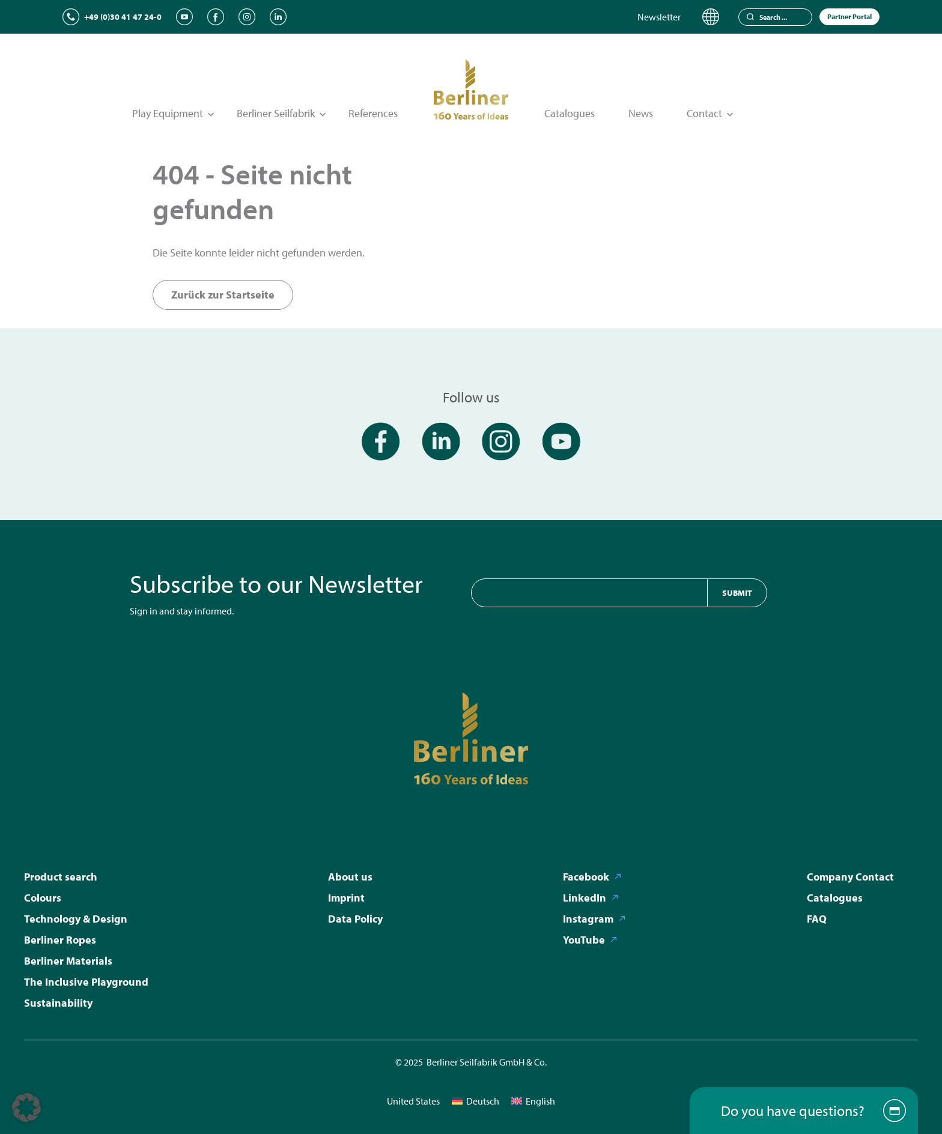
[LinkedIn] (278, 16)
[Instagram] (247, 16)
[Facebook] (215, 16)
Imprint (346, 898)
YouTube (584, 940)
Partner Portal (849, 16)
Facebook (586, 877)
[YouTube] (184, 16)
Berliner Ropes (60, 940)
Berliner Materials (68, 961)
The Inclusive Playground (86, 982)
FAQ (817, 919)
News (640, 113)
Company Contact (850, 877)
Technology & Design (75, 919)
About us (350, 877)
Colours (42, 898)
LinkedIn (584, 898)
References (373, 113)
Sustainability (58, 1003)
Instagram (588, 919)
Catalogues (569, 113)
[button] (26, 1107)
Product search (60, 877)
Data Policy (355, 919)
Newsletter (659, 17)
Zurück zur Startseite (223, 295)
